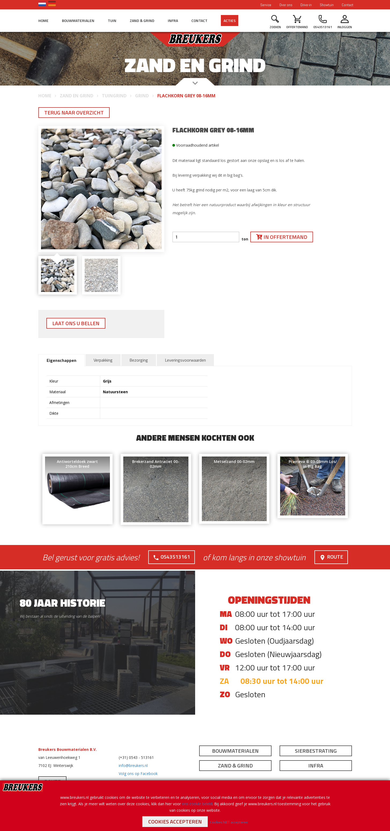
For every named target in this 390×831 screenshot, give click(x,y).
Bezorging (138, 360)
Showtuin (327, 4)
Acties (230, 20)
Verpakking (103, 360)
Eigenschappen (61, 360)
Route (331, 556)
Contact (347, 4)
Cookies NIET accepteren (229, 822)
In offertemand (281, 237)
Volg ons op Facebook (138, 773)
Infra (173, 20)
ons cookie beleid (197, 803)
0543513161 (171, 556)
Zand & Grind (142, 20)
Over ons (285, 4)
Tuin (112, 20)
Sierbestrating (316, 750)
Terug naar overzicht (74, 112)
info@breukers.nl (133, 765)
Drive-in (306, 4)
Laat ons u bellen (75, 323)
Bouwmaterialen (78, 20)
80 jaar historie (62, 602)
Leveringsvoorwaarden (185, 360)
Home (43, 20)
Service (265, 4)
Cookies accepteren (175, 821)
